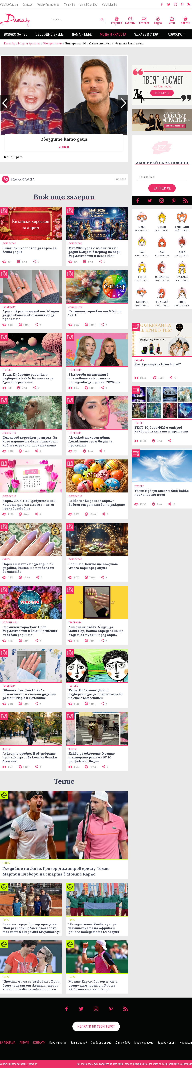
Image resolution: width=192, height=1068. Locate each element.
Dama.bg (28, 4)
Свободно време (49, 34)
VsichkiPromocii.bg (48, 4)
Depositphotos (57, 1042)
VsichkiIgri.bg (109, 4)
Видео (158, 20)
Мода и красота (113, 34)
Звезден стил (52, 43)
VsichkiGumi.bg (88, 4)
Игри (172, 20)
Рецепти (116, 20)
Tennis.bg (69, 4)
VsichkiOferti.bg (9, 4)
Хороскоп (176, 34)
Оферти (185, 20)
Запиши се (162, 188)
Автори (24, 1042)
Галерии (130, 20)
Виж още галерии (64, 196)
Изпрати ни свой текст (96, 1026)
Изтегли (162, 93)
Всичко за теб (15, 34)
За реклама (7, 1042)
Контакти (39, 1042)
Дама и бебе (82, 34)
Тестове (144, 20)
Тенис (64, 781)
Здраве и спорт (147, 34)
